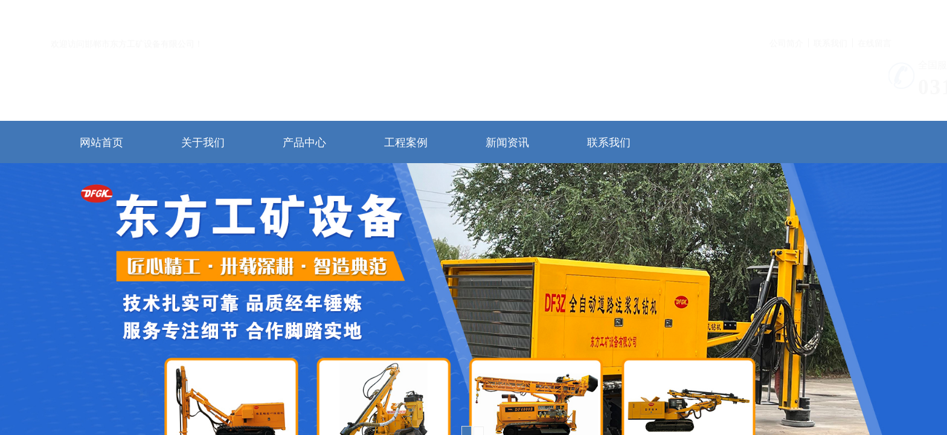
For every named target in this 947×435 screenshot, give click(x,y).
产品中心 (304, 142)
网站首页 (101, 142)
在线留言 (874, 16)
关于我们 (203, 142)
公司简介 (786, 16)
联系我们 (830, 16)
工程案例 (406, 142)
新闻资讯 (507, 142)
